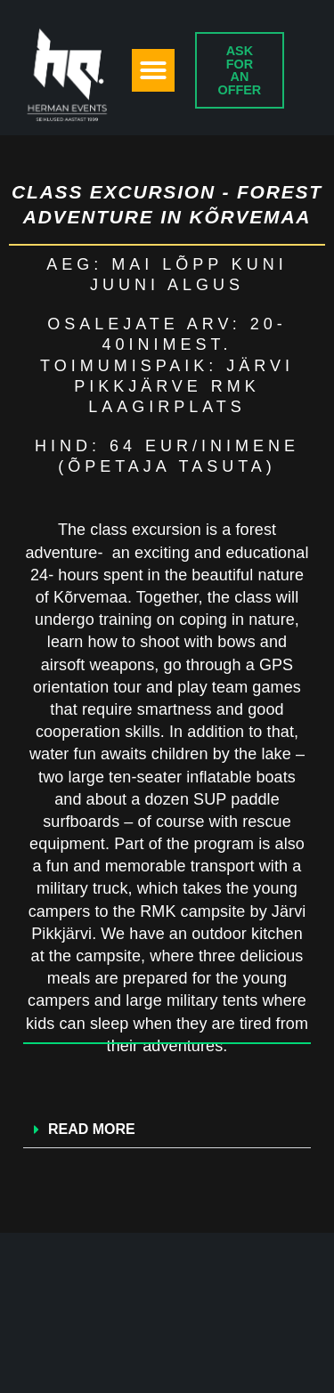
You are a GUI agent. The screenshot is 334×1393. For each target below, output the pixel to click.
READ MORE (91, 1129)
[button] (153, 70)
